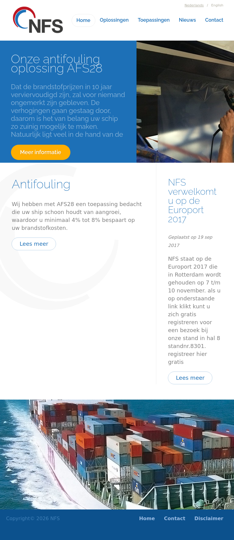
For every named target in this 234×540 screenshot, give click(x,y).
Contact (214, 20)
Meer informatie (40, 152)
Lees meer (34, 244)
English (217, 5)
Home (83, 20)
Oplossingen (114, 20)
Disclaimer (208, 518)
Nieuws (187, 20)
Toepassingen (154, 20)
